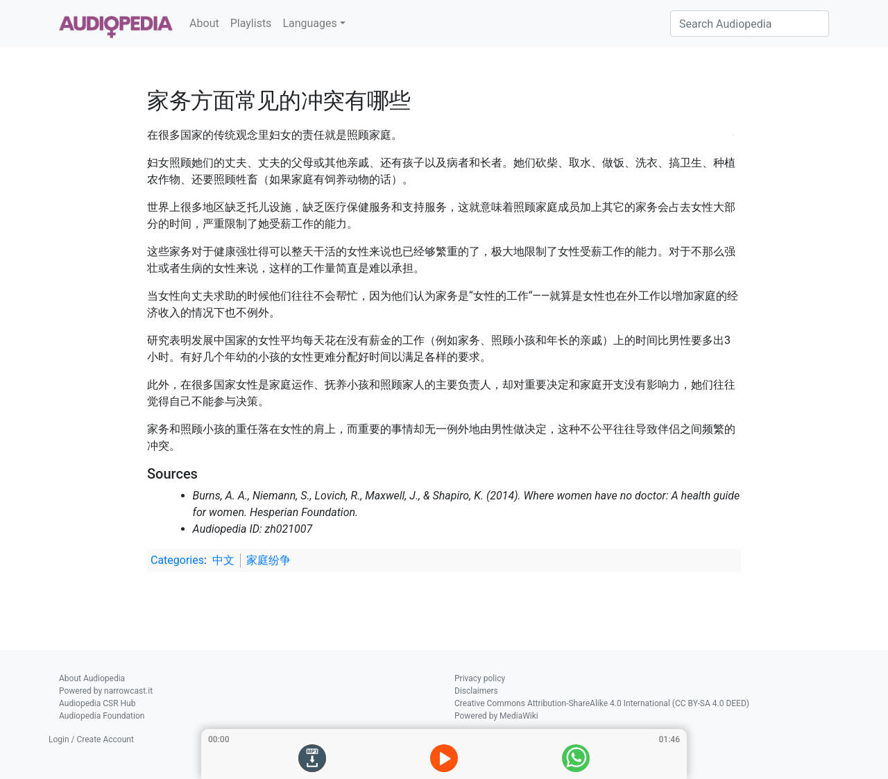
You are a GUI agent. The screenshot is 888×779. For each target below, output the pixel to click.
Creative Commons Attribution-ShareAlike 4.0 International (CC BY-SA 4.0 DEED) (601, 703)
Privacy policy (479, 678)
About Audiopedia (92, 678)
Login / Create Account (91, 739)
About (204, 23)
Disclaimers (476, 691)
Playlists (251, 23)
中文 (223, 560)
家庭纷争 (268, 560)
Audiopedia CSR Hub (97, 703)
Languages (309, 23)
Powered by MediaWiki (496, 716)
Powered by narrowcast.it (106, 691)
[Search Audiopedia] (749, 23)
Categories (177, 560)
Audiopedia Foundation (101, 716)
